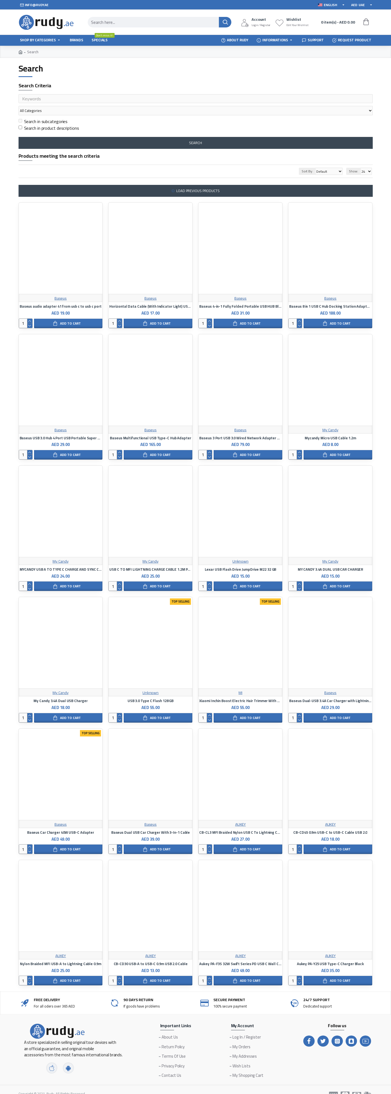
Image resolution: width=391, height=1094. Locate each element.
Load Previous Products (198, 180)
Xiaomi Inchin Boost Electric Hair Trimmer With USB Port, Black (240, 690)
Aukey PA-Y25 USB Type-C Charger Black (330, 953)
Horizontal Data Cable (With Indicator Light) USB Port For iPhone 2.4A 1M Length (150, 296)
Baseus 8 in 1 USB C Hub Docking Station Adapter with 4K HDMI (330, 296)
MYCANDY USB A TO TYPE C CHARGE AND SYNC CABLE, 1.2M (61, 559)
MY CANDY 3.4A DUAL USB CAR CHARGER (330, 559)
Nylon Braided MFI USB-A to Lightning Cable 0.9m (60, 953)
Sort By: (300, 160)
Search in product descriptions (49, 117)
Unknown (240, 551)
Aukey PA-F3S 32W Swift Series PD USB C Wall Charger (240, 953)
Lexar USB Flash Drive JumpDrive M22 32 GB (240, 559)
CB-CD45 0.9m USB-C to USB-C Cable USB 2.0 (330, 822)
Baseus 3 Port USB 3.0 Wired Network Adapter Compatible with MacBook (240, 427)
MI (240, 682)
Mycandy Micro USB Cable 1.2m (330, 427)
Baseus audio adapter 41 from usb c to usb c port (61, 296)
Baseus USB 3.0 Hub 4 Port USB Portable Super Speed (61, 427)
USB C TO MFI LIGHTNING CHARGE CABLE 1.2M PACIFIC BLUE (150, 559)
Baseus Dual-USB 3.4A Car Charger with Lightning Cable (330, 690)
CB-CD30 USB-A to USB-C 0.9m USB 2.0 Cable (151, 953)
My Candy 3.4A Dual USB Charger (60, 690)
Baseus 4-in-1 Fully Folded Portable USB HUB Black (240, 296)
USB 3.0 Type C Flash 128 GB (151, 690)
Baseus (61, 288)
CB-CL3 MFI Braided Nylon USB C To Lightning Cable (240, 822)
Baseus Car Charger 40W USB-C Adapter (60, 822)
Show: (353, 160)
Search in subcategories (43, 111)
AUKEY (240, 814)
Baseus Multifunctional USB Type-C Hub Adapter (150, 427)
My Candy (330, 419)
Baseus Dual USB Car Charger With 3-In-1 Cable (150, 822)
